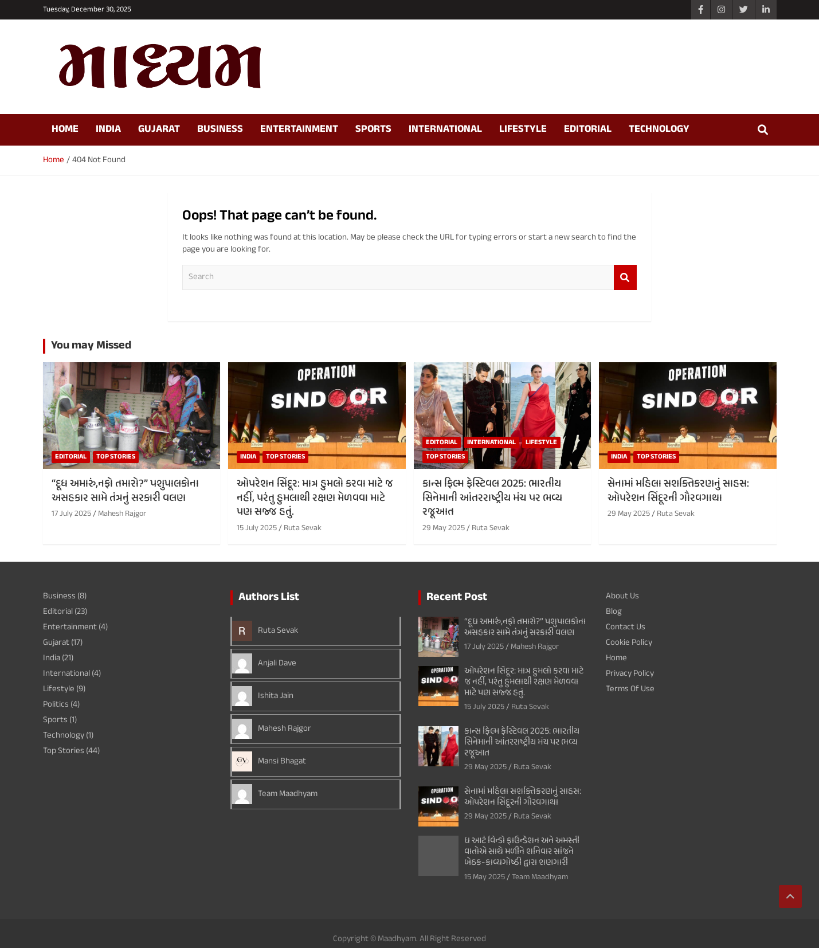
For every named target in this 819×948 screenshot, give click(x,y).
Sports (373, 130)
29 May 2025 (443, 528)
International (445, 130)
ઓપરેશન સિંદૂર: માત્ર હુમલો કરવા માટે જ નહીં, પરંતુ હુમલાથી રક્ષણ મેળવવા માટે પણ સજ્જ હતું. (315, 498)
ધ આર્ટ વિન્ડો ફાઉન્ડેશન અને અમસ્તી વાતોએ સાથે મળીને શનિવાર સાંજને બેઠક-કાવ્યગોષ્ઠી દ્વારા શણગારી (521, 852)
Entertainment (299, 130)
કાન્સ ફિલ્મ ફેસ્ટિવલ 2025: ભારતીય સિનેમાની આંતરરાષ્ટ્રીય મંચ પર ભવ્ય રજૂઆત (492, 498)
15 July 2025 (257, 528)
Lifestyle (523, 130)
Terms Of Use (630, 689)
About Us (622, 596)
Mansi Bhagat (282, 761)
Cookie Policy (629, 642)
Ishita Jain (275, 696)
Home (65, 130)
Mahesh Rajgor (122, 514)
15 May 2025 (484, 877)
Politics (56, 704)
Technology (659, 130)
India (108, 130)
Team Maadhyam (288, 794)
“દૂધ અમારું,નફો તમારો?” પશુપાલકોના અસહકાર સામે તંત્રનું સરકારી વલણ (125, 491)
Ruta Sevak (303, 528)
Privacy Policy (630, 673)
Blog (614, 611)
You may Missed (91, 346)
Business (220, 130)
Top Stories (115, 457)
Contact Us (625, 627)
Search (625, 278)
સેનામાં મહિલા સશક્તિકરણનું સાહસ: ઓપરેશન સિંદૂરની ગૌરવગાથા (678, 491)
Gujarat (159, 130)
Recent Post (456, 597)
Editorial (588, 130)
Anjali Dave (277, 663)
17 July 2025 (71, 514)
